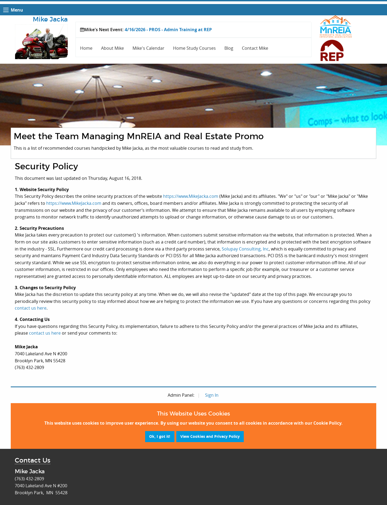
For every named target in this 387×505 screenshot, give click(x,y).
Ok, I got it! (159, 436)
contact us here (30, 308)
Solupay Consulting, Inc (245, 249)
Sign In (211, 395)
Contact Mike (255, 48)
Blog (228, 48)
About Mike (112, 48)
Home (86, 48)
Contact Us (32, 460)
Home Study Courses (194, 48)
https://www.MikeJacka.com (190, 196)
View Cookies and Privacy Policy (210, 436)
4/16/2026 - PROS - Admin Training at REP (168, 30)
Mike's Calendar (148, 48)
